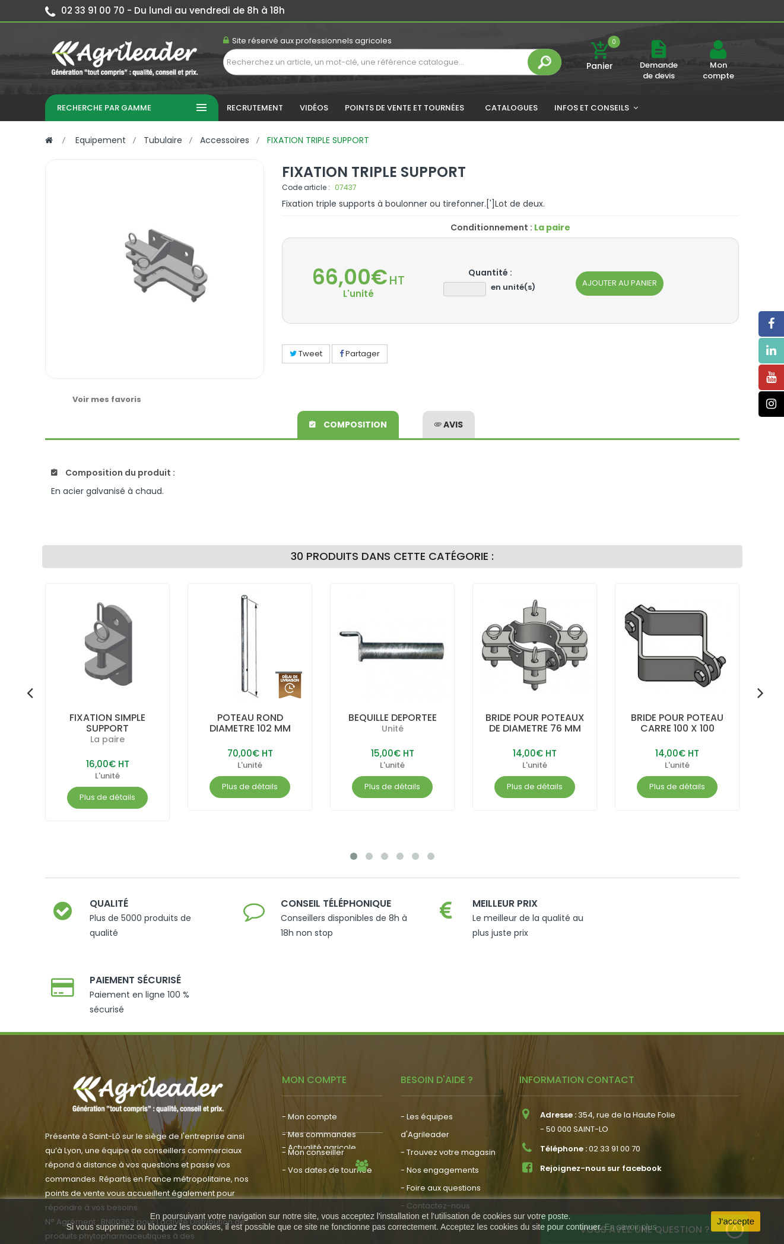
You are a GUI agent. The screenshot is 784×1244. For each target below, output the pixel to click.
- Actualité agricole (319, 1123)
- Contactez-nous (435, 1129)
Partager (359, 353)
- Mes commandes (319, 1057)
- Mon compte (309, 1040)
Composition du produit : (113, 473)
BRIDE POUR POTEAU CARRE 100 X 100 (677, 723)
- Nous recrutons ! (316, 1141)
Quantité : (490, 272)
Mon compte (718, 70)
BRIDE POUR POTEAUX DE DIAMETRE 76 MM (534, 723)
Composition (348, 424)
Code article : (306, 187)
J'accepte (735, 1221)
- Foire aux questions (441, 1111)
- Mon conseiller (313, 1075)
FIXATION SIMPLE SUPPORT (107, 723)
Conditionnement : (491, 227)
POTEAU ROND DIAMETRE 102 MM (249, 723)
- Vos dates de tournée (327, 1093)
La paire (107, 739)
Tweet (306, 353)
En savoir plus (630, 1227)
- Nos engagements (440, 1093)
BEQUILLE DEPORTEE (392, 717)
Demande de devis (659, 70)
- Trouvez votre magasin (448, 1075)
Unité (392, 729)
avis (448, 424)
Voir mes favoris (106, 399)
